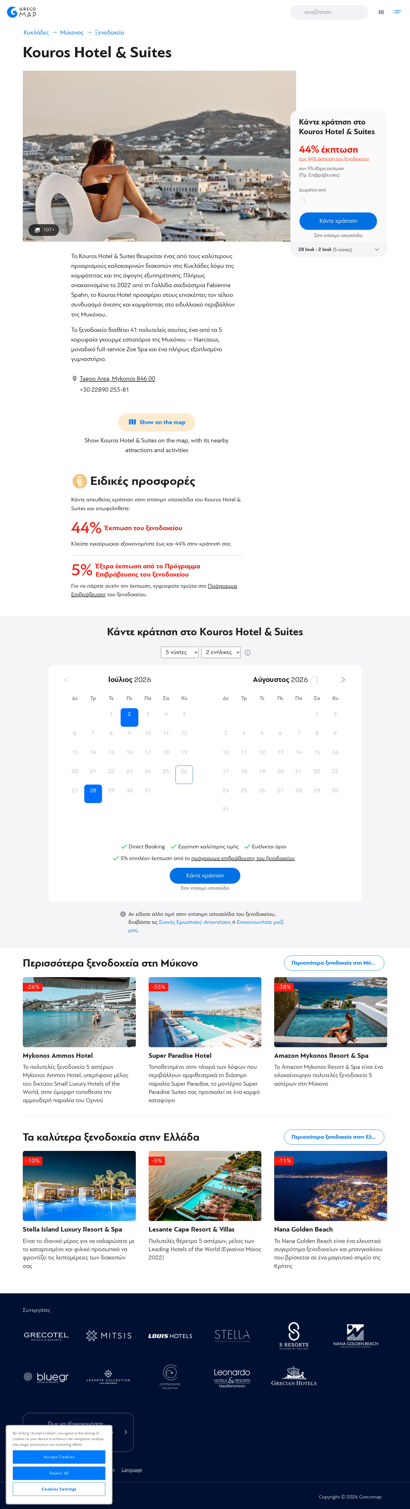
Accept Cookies (59, 1457)
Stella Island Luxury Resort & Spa (72, 1229)
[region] (59, 1464)
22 (111, 771)
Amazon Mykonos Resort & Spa (321, 1055)
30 (129, 791)
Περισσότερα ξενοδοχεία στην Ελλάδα (338, 1137)
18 (166, 752)
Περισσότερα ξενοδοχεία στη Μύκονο (337, 963)
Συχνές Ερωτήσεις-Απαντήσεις (195, 922)
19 (184, 752)
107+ (49, 229)
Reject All (59, 1473)
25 (166, 771)
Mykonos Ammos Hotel (58, 1055)
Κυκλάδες (36, 32)
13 (75, 752)
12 (184, 733)
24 (148, 771)
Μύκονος (71, 32)
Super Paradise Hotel (180, 1055)
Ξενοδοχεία (109, 32)
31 (148, 791)
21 (93, 771)
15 (111, 752)
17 (148, 752)
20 (75, 771)
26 (184, 771)
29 (111, 791)
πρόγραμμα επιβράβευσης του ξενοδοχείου (243, 858)
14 (93, 752)
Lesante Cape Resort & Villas (192, 1229)
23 (129, 771)
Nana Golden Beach (303, 1229)
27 (75, 791)
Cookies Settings (59, 1489)
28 (93, 791)
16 (129, 752)
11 (166, 733)
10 (148, 733)
